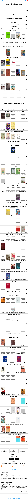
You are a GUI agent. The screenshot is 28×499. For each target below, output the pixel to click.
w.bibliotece (17, 463)
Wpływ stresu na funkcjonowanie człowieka (6, 482)
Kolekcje (9, 11)
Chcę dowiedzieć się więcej (11, 498)
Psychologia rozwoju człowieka (12, 451)
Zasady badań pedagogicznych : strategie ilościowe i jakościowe (6, 451)
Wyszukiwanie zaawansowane (3, 11)
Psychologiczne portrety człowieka (3, 450)
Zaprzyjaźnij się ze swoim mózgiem (22, 451)
